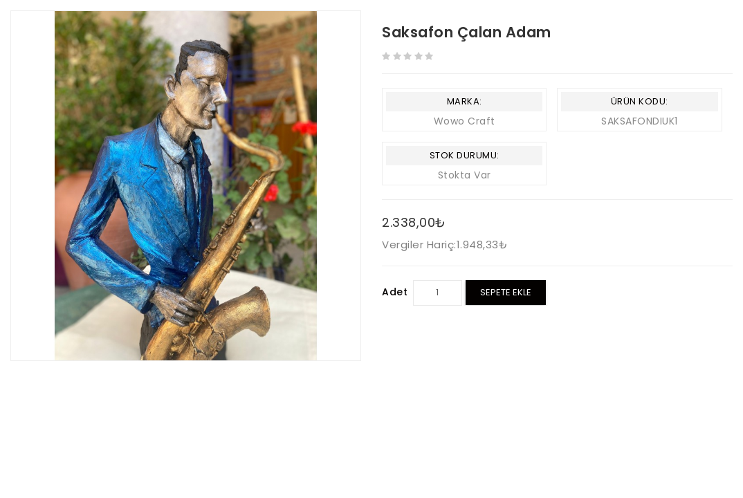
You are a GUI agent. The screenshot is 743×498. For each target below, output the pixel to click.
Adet (394, 292)
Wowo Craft (464, 121)
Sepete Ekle (505, 292)
